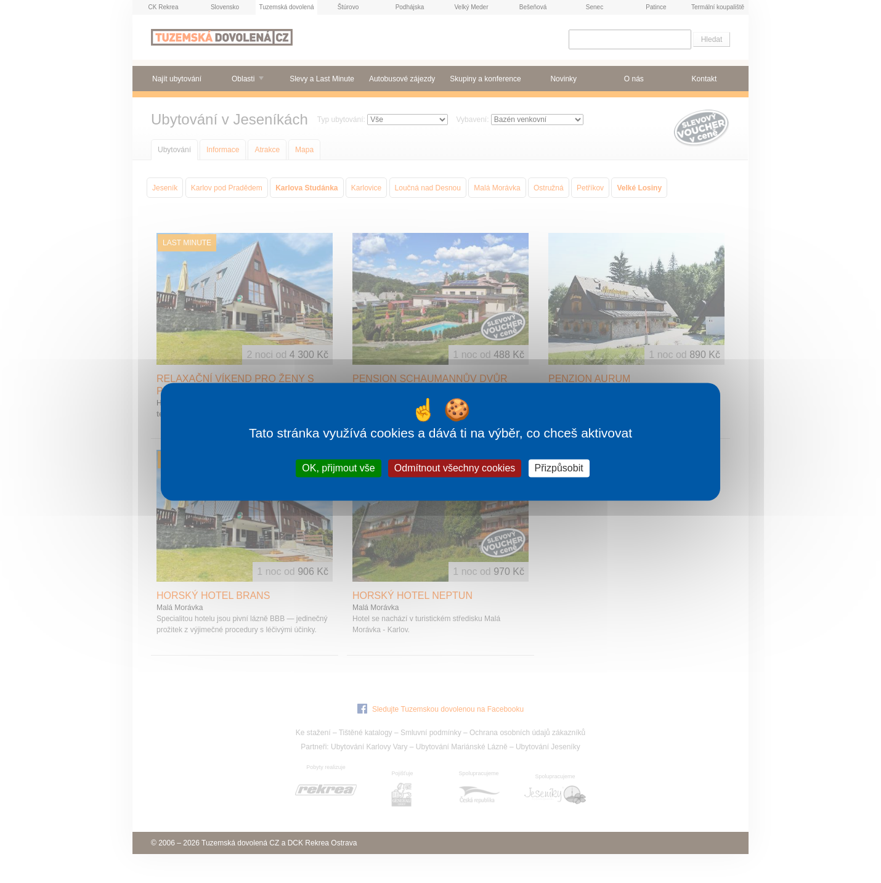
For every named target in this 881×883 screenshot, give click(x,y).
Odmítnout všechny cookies (455, 468)
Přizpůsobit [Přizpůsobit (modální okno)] (559, 468)
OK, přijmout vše (338, 468)
